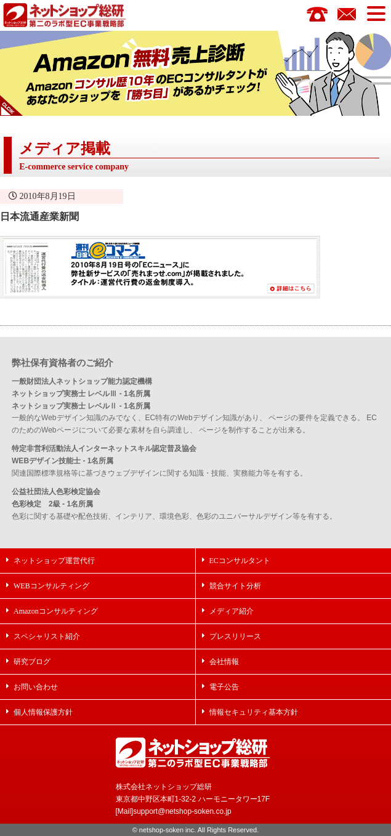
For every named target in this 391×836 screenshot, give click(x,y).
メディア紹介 (231, 611)
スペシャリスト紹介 (47, 636)
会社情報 (224, 661)
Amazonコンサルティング (56, 611)
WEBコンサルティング (51, 586)
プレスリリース (235, 636)
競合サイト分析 (235, 586)
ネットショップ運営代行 (54, 560)
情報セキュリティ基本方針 (253, 712)
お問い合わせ (36, 687)
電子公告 (224, 687)
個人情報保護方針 (43, 712)
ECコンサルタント (239, 560)
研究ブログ (32, 661)
